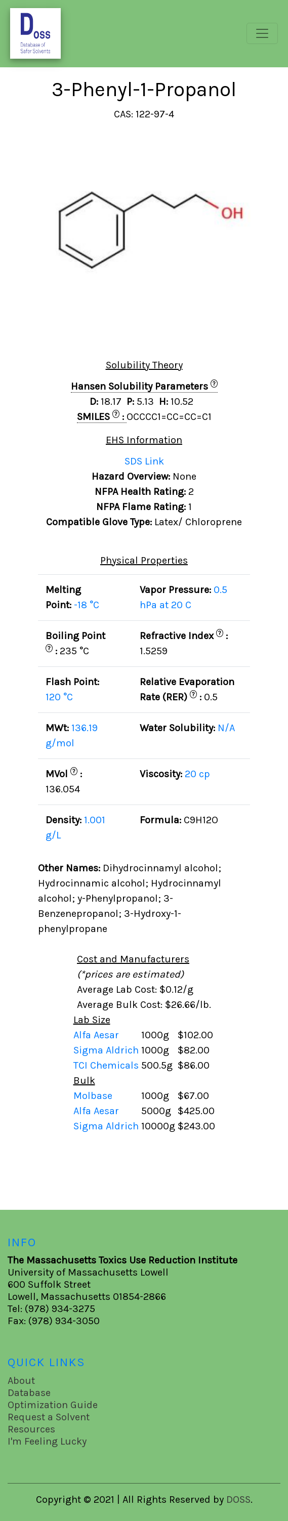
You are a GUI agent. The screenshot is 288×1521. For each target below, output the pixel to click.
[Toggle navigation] (262, 33)
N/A (226, 728)
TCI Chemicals (107, 1065)
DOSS (238, 1499)
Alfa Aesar (97, 1035)
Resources (31, 1429)
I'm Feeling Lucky (47, 1441)
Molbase (92, 1096)
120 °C (59, 697)
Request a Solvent (49, 1417)
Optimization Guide (53, 1405)
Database (29, 1393)
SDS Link (144, 461)
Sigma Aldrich (107, 1050)
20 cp (197, 774)
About (21, 1380)
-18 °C (86, 605)
